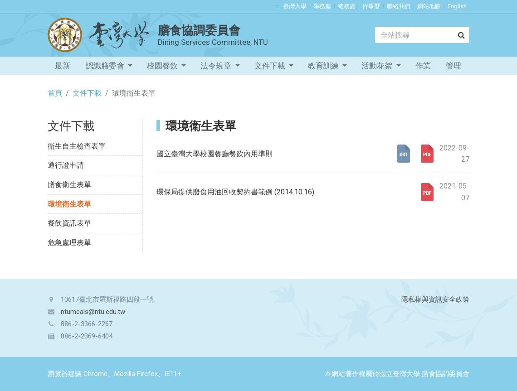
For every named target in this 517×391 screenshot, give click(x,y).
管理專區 (453, 68)
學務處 (322, 6)
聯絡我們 (398, 6)
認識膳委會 (106, 65)
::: (277, 6)
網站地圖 (429, 6)
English (457, 6)
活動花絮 (377, 65)
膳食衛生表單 (69, 184)
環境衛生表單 (69, 204)
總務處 (347, 6)
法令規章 (216, 65)
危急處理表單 (69, 242)
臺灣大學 (295, 6)
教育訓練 (324, 65)
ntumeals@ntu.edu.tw (93, 312)
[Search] (422, 34)
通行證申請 (66, 165)
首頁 (55, 93)
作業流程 (423, 68)
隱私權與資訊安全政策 (435, 299)
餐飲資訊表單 (69, 223)
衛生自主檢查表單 (77, 146)
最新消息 (62, 68)
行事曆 (371, 6)
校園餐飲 (163, 65)
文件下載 (270, 65)
